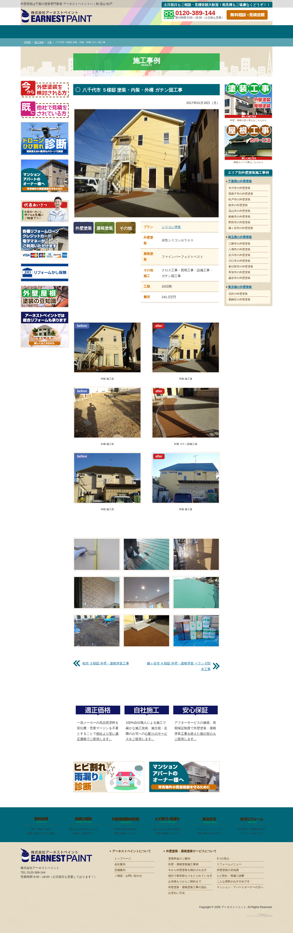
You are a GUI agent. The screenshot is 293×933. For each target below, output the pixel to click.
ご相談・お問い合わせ (128, 875)
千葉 (49, 42)
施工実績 (39, 42)
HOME (27, 42)
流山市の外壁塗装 (239, 210)
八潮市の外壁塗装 (239, 249)
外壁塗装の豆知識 (228, 870)
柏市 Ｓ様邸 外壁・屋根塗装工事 (105, 663)
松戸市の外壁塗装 (239, 199)
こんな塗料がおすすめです (233, 881)
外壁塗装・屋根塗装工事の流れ (187, 887)
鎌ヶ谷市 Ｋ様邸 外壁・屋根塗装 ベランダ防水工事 (179, 666)
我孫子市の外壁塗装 (240, 193)
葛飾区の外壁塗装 (239, 299)
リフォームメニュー (229, 864)
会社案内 (75, 31)
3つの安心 (223, 858)
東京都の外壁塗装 (240, 287)
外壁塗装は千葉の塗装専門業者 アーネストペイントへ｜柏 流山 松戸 (66, 3)
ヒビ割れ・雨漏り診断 (230, 875)
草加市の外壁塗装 (239, 272)
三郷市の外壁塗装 (239, 243)
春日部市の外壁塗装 (240, 266)
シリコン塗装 (171, 227)
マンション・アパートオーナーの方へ (240, 887)
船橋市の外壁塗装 (239, 216)
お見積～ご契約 (183, 31)
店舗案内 (119, 870)
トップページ (39, 31)
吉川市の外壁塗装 (239, 255)
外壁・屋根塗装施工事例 (183, 864)
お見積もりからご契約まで (184, 881)
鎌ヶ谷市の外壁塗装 (240, 228)
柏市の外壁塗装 (238, 205)
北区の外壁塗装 (238, 293)
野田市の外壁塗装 (239, 222)
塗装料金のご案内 (179, 858)
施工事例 (147, 31)
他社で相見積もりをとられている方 (190, 875)
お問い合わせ (254, 31)
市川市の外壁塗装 (239, 188)
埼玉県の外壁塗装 (240, 237)
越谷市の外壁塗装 (239, 278)
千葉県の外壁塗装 (240, 181)
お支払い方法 (176, 893)
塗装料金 (111, 31)
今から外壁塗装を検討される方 (187, 870)
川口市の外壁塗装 (239, 260)
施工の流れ (218, 31)
